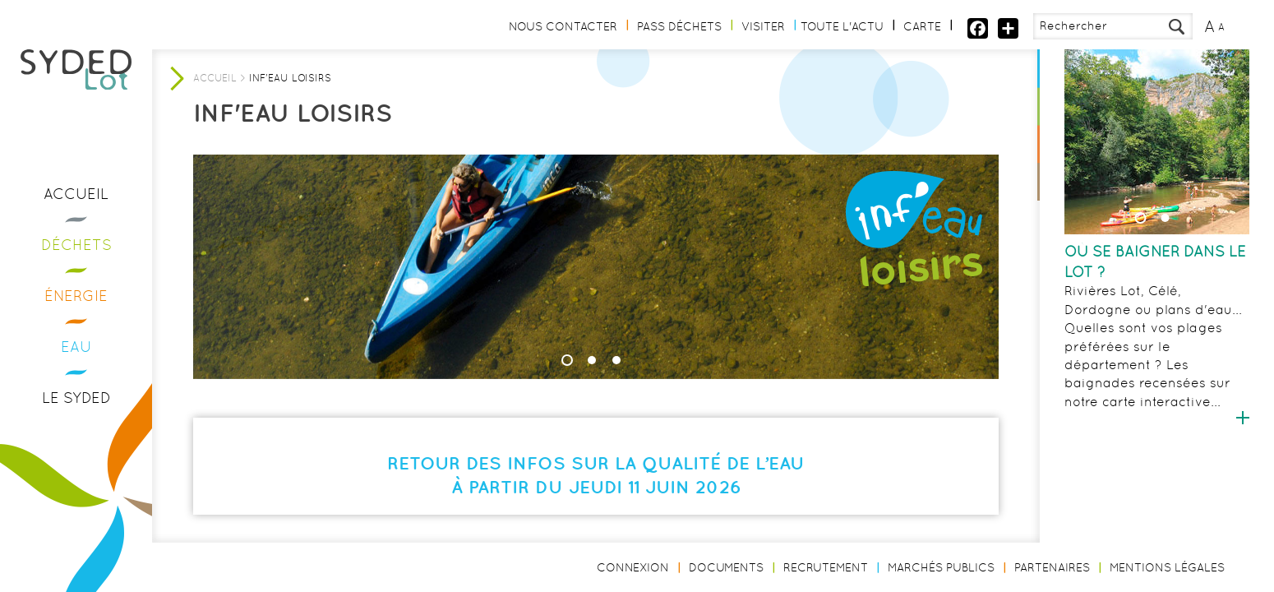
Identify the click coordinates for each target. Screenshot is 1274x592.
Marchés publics (941, 567)
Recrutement (825, 567)
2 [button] (1165, 218)
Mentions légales (1167, 567)
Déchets (76, 244)
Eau (76, 346)
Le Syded (76, 397)
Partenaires (1052, 567)
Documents (726, 567)
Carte (922, 26)
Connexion (633, 567)
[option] (1156, 238)
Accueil (76, 193)
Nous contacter (563, 26)
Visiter (763, 26)
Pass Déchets (679, 26)
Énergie (76, 295)
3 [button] (616, 360)
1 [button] (1141, 218)
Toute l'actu (842, 26)
